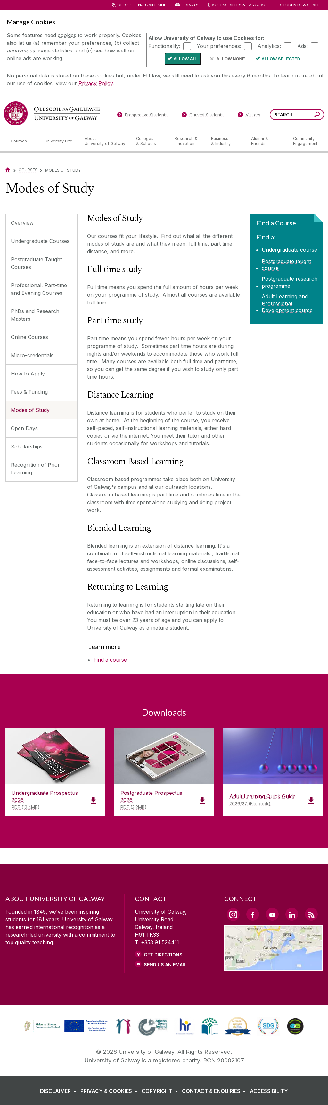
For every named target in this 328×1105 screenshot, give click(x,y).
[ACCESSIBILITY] (269, 1091)
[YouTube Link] (272, 914)
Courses (28, 169)
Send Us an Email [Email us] (165, 964)
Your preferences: (219, 46)
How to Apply (28, 373)
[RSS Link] (311, 914)
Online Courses (29, 337)
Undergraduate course (289, 249)
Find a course (110, 660)
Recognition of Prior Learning (35, 469)
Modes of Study (30, 410)
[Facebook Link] (252, 914)
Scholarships (27, 446)
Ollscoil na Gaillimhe (141, 5)
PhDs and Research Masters (35, 315)
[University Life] (59, 141)
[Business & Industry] (226, 141)
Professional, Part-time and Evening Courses (39, 289)
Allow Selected (281, 58)
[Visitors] (249, 116)
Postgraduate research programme (289, 282)
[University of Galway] (52, 113)
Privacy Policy (95, 83)
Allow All (186, 58)
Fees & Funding (29, 392)
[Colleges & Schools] (150, 141)
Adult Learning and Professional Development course (287, 303)
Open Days (24, 428)
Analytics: (269, 46)
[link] (65, 1026)
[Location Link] (273, 967)
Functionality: (164, 46)
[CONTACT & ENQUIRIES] (215, 1091)
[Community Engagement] (305, 141)
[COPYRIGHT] (161, 1091)
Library (190, 5)
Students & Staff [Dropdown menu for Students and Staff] (300, 5)
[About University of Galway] (105, 141)
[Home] (7, 169)
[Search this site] (317, 115)
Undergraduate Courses (40, 241)
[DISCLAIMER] (59, 1091)
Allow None (231, 58)
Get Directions (163, 954)
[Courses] (22, 141)
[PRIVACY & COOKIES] (110, 1091)
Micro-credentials (32, 355)
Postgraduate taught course (286, 264)
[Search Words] (297, 114)
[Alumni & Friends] (267, 141)
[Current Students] (203, 116)
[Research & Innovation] (187, 141)
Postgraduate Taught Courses (36, 263)
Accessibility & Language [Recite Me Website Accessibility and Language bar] (238, 5)
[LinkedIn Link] (291, 914)
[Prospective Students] (142, 116)
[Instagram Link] (233, 914)
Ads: (302, 46)
